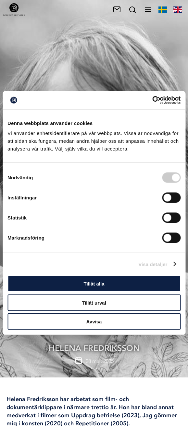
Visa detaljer (152, 264)
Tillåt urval (94, 302)
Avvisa (94, 321)
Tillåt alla (94, 283)
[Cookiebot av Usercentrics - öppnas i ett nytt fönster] (152, 100)
